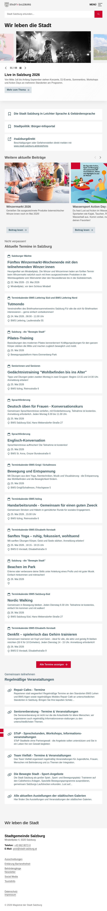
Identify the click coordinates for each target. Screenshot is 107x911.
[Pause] (20, 67)
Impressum (10, 894)
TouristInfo (10, 881)
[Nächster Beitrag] (100, 157)
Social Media (11, 876)
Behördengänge (13, 868)
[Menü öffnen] (96, 4)
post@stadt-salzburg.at (25, 849)
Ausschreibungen (13, 859)
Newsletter (10, 872)
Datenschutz (11, 891)
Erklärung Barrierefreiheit (17, 864)
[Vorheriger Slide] (6, 68)
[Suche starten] (98, 14)
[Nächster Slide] (25, 68)
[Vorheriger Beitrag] (95, 157)
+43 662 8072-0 (22, 845)
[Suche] (49, 14)
